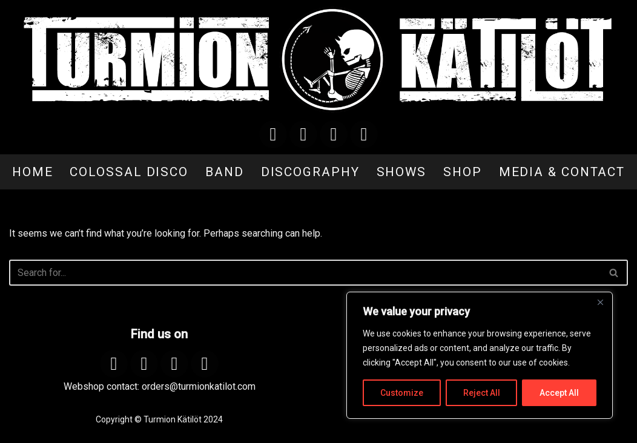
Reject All (481, 393)
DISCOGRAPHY (310, 172)
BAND (224, 172)
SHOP (462, 172)
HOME (32, 172)
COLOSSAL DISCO (129, 172)
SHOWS (402, 172)
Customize (401, 393)
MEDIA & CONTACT (562, 172)
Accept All (559, 393)
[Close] (600, 302)
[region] (479, 355)
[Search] (305, 273)
